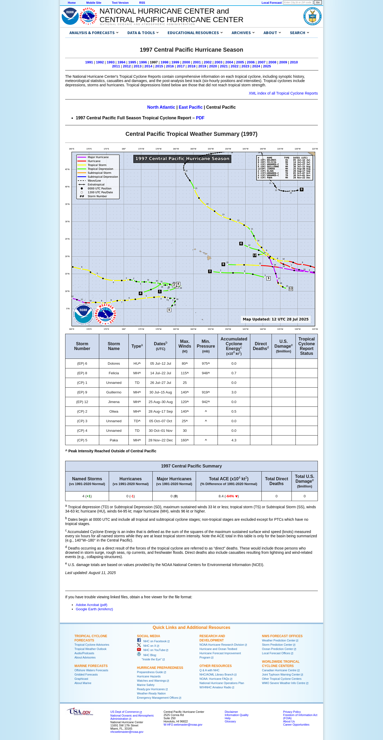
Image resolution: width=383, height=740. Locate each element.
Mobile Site (93, 2)
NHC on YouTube (151, 650)
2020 (213, 66)
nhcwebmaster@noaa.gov (126, 731)
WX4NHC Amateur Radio (215, 687)
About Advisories (84, 657)
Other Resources (215, 666)
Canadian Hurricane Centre (279, 670)
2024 (256, 66)
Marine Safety (146, 684)
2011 (116, 66)
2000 (186, 62)
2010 (294, 62)
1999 (175, 62)
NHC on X (146, 645)
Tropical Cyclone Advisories (91, 644)
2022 (235, 66)
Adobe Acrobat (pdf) (91, 605)
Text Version (120, 2)
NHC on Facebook (152, 641)
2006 (251, 62)
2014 (148, 66)
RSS (142, 2)
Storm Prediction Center (277, 644)
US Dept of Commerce (124, 711)
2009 (283, 62)
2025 (267, 66)
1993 (111, 62)
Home (72, 2)
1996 (143, 62)
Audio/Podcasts (84, 653)
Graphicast (81, 678)
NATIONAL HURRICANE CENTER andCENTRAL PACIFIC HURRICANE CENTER (171, 15)
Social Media (148, 636)
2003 (219, 62)
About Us (289, 721)
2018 (191, 66)
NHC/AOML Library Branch (216, 674)
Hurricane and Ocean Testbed (218, 648)
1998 (165, 62)
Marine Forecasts (91, 666)
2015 (159, 66)
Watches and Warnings (151, 680)
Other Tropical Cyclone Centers (282, 678)
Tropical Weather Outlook (90, 648)
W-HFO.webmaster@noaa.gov (183, 724)
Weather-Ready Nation (151, 693)
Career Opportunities (296, 724)
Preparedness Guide (150, 672)
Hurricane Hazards (149, 676)
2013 (138, 66)
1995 (132, 62)
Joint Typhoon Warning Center (281, 674)
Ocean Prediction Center (277, 648)
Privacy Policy (292, 711)
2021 (224, 66)
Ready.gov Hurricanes (151, 689)
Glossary (230, 721)
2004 (229, 62)
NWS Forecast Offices (282, 636)
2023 (245, 66)
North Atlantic (161, 107)
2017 (181, 66)
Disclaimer (231, 711)
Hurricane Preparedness (160, 668)
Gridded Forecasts (86, 674)
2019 (202, 66)
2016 (170, 66)
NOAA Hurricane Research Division (221, 644)
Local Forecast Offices (276, 653)
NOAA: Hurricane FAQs (214, 678)
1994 (122, 62)
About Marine (82, 683)
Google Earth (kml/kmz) (94, 609)
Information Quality (236, 715)
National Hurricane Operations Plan (221, 683)
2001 (197, 62)
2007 (262, 62)
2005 (240, 62)
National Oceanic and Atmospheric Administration (147, 24)
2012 (127, 66)
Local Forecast (272, 2)
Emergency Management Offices (157, 697)
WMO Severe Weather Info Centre (283, 683)
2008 (272, 62)
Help (228, 718)
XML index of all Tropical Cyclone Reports (283, 93)
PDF (200, 118)
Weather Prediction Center (278, 640)
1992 (100, 62)
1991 (89, 62)
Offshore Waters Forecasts (91, 670)
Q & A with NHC (209, 670)
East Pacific (191, 107)
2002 (208, 62)
